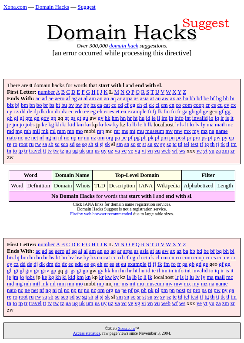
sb (50, 144)
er (106, 112)
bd (199, 98)
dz (64, 112)
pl (157, 138)
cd (120, 105)
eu (123, 112)
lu (192, 125)
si (97, 144)
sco (64, 144)
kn (88, 125)
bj (17, 105)
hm (115, 118)
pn (172, 138)
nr (80, 138)
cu (220, 105)
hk (107, 118)
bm (24, 105)
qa (231, 138)
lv (197, 125)
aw (165, 98)
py (224, 138)
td (180, 144)
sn (126, 144)
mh (27, 131)
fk (159, 112)
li (145, 125)
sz (169, 144)
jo (22, 125)
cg (132, 105)
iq (217, 118)
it (232, 118)
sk (107, 144)
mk (44, 131)
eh (99, 112)
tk (223, 144)
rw (38, 144)
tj (217, 144)
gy (101, 118)
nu (87, 138)
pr (189, 138)
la (129, 125)
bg (219, 98)
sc (57, 144)
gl (22, 118)
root (23, 144)
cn (171, 105)
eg (93, 112)
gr (66, 118)
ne (27, 138)
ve (130, 151)
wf (175, 151)
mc (229, 125)
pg (137, 138)
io (211, 118)
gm (28, 118)
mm (61, 131)
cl (157, 105)
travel (35, 151)
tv (49, 151)
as (136, 98)
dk (42, 112)
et (118, 112)
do (57, 112)
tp (20, 151)
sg (84, 144)
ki (64, 125)
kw (108, 125)
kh (58, 125)
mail (220, 125)
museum (154, 131)
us (97, 151)
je (9, 125)
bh (226, 98)
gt (79, 118)
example (136, 112)
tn (9, 151)
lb (134, 125)
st (144, 144)
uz (110, 151)
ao (106, 98)
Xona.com (15, 6)
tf (201, 144)
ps (204, 138)
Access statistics (86, 333)
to (15, 151)
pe (124, 138)
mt (133, 131)
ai (80, 98)
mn (70, 131)
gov (45, 118)
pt (210, 138)
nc (20, 138)
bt (58, 105)
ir (222, 118)
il (158, 118)
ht (135, 118)
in (171, 118)
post (180, 138)
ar (119, 98)
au (157, 98)
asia (144, 98)
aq (113, 98)
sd (72, 144)
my (195, 131)
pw (217, 138)
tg (206, 144)
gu (85, 118)
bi (232, 98)
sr (139, 144)
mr (117, 131)
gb (191, 112)
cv (226, 105)
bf (212, 98)
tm (234, 144)
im (164, 118)
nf (42, 138)
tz (62, 151)
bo (39, 105)
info (179, 118)
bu (64, 105)
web (165, 151)
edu (79, 112)
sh (90, 144)
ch (139, 105)
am (92, 98)
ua (68, 151)
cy (9, 112)
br (45, 105)
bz (93, 105)
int (188, 118)
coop (199, 105)
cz (15, 112)
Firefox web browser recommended (101, 213)
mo (79, 131)
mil (36, 131)
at (152, 98)
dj (35, 112)
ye (199, 151)
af (68, 98)
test (194, 144)
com (187, 105)
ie (154, 118)
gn (37, 118)
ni (55, 138)
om (100, 138)
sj (102, 144)
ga (184, 112)
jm (15, 125)
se (78, 144)
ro (15, 144)
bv (71, 105)
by (86, 105)
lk (150, 125)
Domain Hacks (52, 6)
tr (26, 151)
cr (208, 105)
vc (124, 151)
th (213, 144)
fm (167, 112)
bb (192, 98)
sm (120, 144)
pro (196, 138)
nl (60, 138)
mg (19, 131)
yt (205, 151)
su (149, 144)
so (132, 144)
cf (126, 105)
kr (101, 125)
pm (163, 138)
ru (31, 144)
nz (93, 138)
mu (140, 131)
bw (78, 105)
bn (32, 105)
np (74, 138)
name (222, 131)
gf (221, 112)
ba (185, 98)
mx (187, 131)
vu (157, 151)
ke (44, 125)
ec (70, 112)
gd (198, 112)
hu (141, 118)
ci (145, 105)
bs (51, 105)
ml (53, 131)
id (148, 118)
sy (162, 144)
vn (150, 151)
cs (213, 105)
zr (233, 151)
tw (56, 151)
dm (49, 112)
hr (129, 118)
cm (164, 105)
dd (23, 112)
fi (149, 112)
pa (117, 138)
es (112, 112)
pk (151, 138)
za (218, 151)
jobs (29, 125)
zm (225, 151)
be (206, 98)
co (178, 105)
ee (86, 112)
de (29, 112)
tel (186, 144)
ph (144, 138)
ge (205, 112)
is (227, 118)
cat (107, 105)
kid (71, 125)
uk (82, 151)
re (9, 144)
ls (182, 125)
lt (186, 125)
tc (175, 144)
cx (233, 105)
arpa (128, 98)
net (34, 138)
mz (204, 131)
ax (172, 98)
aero (59, 98)
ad (44, 98)
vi (144, 151)
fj (154, 112)
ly (203, 125)
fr (179, 112)
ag (74, 98)
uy (104, 151)
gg (228, 112)
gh (10, 118)
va (117, 151)
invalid (200, 118)
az (179, 98)
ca (99, 105)
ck (151, 105)
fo (173, 112)
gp (53, 118)
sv (156, 144)
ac (38, 98)
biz (10, 105)
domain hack (123, 45)
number (46, 92)
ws (182, 151)
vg (137, 151)
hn (123, 118)
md (10, 131)
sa (44, 144)
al (85, 98)
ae (51, 98)
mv (169, 131)
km (80, 125)
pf (130, 138)
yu (211, 151)
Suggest (86, 6)
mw (178, 131)
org (110, 138)
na (211, 131)
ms (125, 131)
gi (16, 118)
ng (48, 138)
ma (210, 125)
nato (12, 138)
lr (177, 125)
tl (227, 144)
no (67, 138)
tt (44, 151)
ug (75, 151)
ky (116, 125)
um (89, 151)
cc (113, 105)
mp (100, 131)
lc (140, 125)
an (100, 98)
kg (51, 125)
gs (72, 118)
